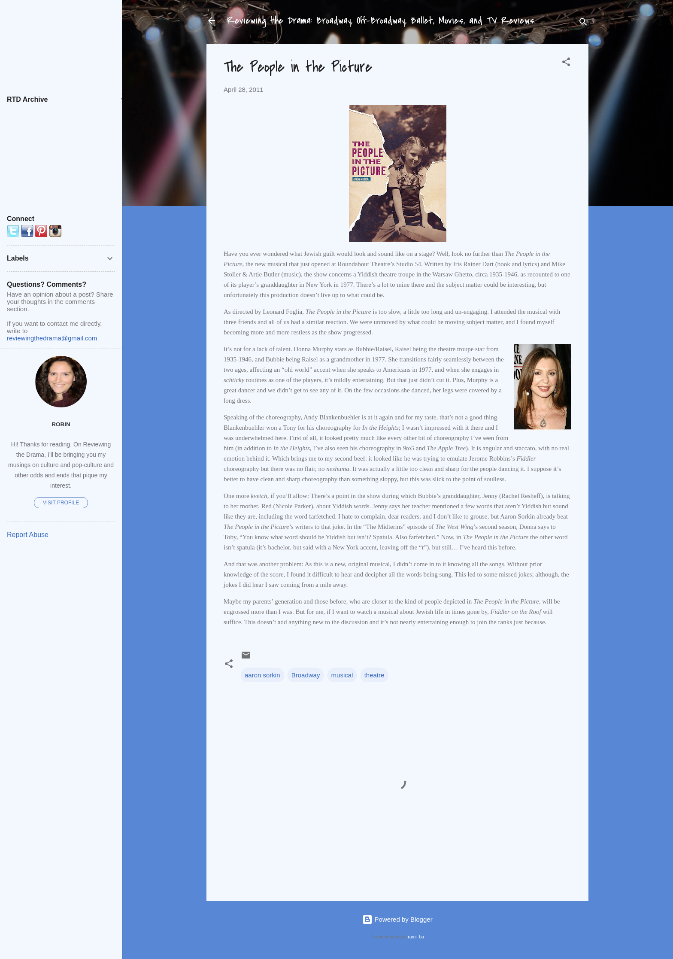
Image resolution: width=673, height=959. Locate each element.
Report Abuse (28, 534)
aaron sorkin (262, 675)
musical (342, 675)
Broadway (305, 675)
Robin (61, 424)
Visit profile (61, 503)
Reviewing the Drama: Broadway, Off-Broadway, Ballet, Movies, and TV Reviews (380, 20)
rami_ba (416, 936)
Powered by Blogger (397, 919)
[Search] (583, 23)
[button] (566, 63)
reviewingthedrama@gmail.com (52, 338)
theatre (374, 675)
